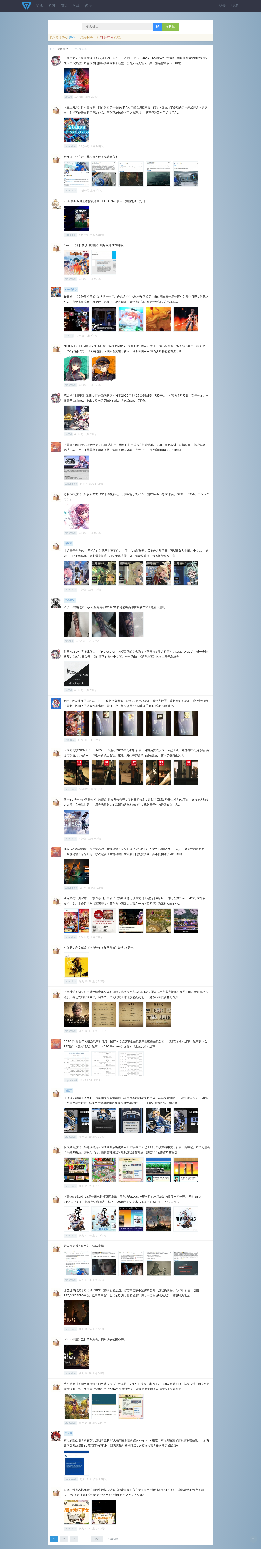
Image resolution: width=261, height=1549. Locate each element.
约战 (76, 6)
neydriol (69, 641)
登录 (222, 6)
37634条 (113, 1539)
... (85, 1539)
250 (97, 1539)
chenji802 (70, 739)
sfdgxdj (69, 335)
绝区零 (68, 543)
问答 (64, 6)
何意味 (68, 1433)
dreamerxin (71, 1479)
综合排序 (62, 49)
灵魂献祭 (70, 600)
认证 (234, 6)
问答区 (71, 37)
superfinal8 (71, 483)
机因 (52, 6)
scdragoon (70, 234)
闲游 (88, 6)
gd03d (68, 96)
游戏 (39, 6)
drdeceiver (70, 146)
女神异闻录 (71, 289)
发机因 (170, 26)
